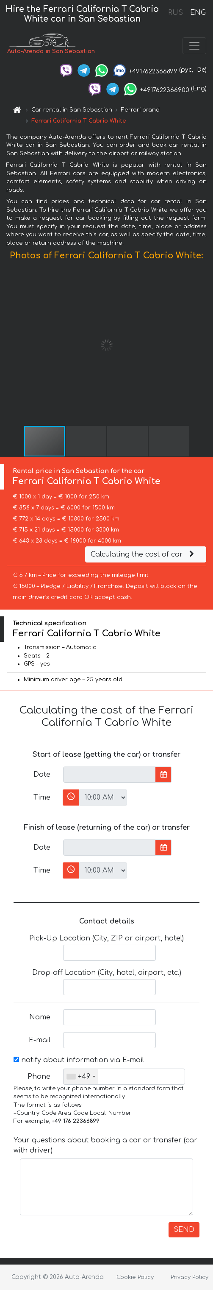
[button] (205, 345)
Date (41, 774)
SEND (184, 1230)
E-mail (39, 1040)
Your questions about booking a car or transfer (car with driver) (105, 1145)
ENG (197, 13)
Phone (39, 1076)
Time (41, 797)
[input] (109, 775)
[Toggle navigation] (194, 45)
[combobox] (81, 1076)
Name (39, 1017)
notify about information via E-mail (79, 1060)
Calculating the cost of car (143, 554)
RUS (175, 13)
